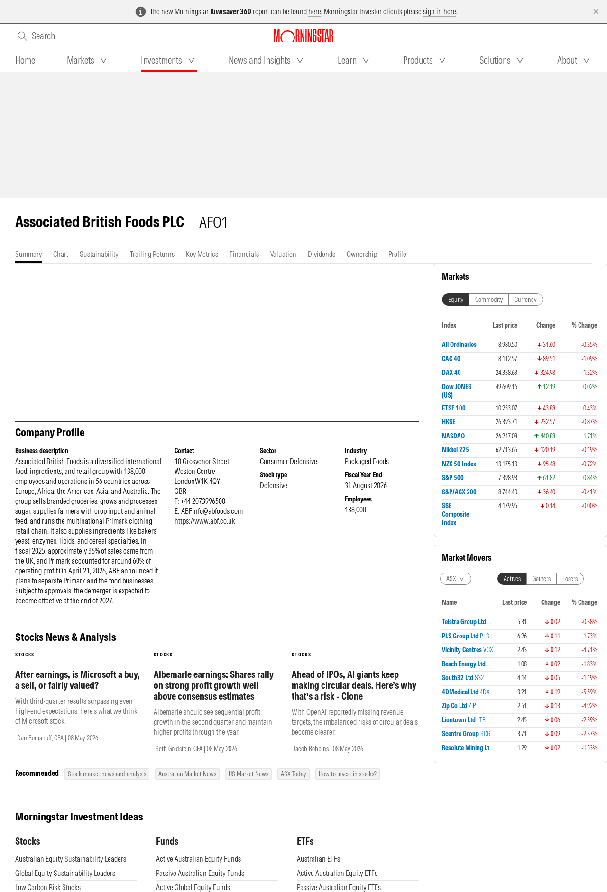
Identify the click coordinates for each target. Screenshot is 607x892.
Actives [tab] (512, 578)
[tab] (25, 60)
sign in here (439, 11)
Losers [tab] (570, 578)
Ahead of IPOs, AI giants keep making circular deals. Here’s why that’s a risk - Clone (354, 694)
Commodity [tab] (489, 299)
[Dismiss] (595, 11)
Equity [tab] (455, 299)
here (314, 11)
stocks (25, 664)
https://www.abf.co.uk (205, 530)
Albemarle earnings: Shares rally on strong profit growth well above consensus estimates (214, 694)
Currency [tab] (526, 299)
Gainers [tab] (542, 578)
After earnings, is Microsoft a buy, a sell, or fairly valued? (77, 689)
